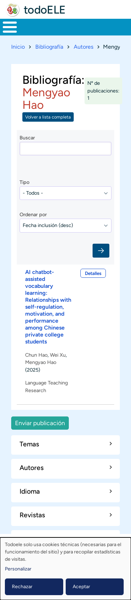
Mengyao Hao (40, 362)
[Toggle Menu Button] (10, 27)
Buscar (27, 138)
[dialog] (65, 568)
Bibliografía (49, 46)
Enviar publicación (40, 423)
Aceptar (81, 587)
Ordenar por (33, 214)
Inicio (18, 46)
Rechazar (22, 587)
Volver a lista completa (48, 117)
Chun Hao (36, 354)
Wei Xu (58, 354)
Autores (83, 46)
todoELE (45, 10)
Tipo (24, 182)
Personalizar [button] (18, 569)
